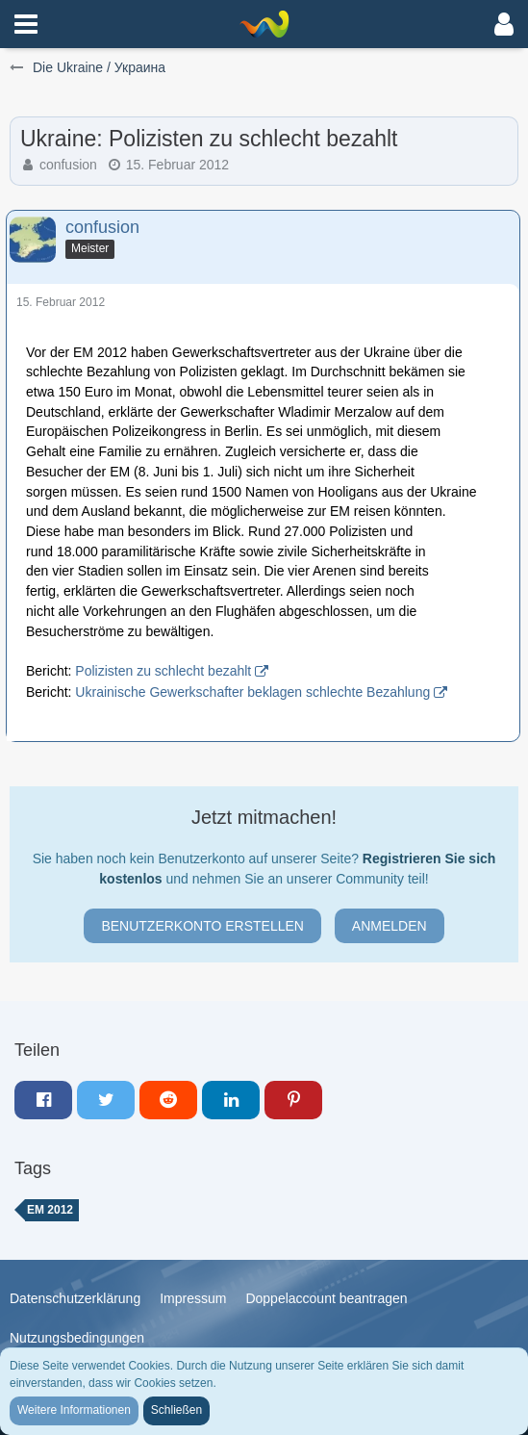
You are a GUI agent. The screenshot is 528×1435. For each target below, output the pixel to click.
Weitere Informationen (74, 1410)
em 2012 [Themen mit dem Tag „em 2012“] (50, 1210)
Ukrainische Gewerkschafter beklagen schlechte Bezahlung (252, 692)
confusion (68, 164)
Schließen (176, 1410)
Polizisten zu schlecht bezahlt (163, 671)
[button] (26, 24)
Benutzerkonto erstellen (202, 926)
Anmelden (389, 926)
